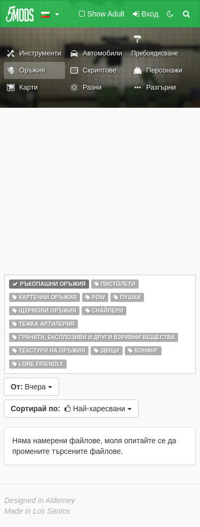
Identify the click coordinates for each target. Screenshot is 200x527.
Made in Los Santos (37, 511)
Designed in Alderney (39, 500)
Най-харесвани (71, 408)
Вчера (31, 386)
